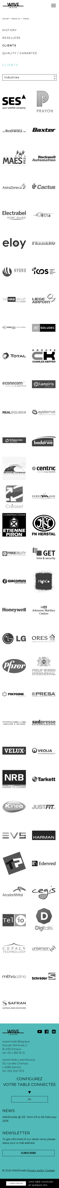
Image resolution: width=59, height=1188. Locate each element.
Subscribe (28, 1152)
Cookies (50, 1170)
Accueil (5, 18)
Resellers (11, 37)
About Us (15, 18)
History (9, 30)
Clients (9, 45)
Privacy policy (36, 1170)
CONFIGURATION (16, 1183)
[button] (53, 5)
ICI (29, 1099)
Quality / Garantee (19, 53)
